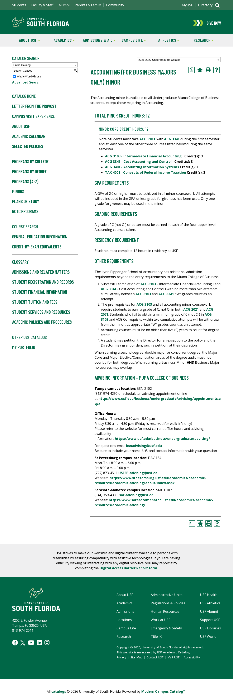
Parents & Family (88, 5)
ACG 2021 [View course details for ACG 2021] (191, 311)
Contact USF (155, 659)
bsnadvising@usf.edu (144, 447)
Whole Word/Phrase (29, 78)
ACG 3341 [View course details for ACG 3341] (172, 141)
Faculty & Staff (42, 5)
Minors (18, 193)
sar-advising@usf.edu (137, 497)
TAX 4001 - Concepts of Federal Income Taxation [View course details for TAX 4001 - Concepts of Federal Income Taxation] (145, 174)
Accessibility (192, 659)
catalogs (58, 693)
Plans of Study (25, 203)
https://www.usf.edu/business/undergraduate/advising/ (162, 440)
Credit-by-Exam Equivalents (37, 248)
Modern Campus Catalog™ (163, 693)
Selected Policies (27, 148)
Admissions (125, 613)
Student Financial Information (39, 294)
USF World (208, 638)
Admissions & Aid (98, 42)
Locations (124, 622)
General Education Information (39, 238)
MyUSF (187, 5)
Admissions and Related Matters (41, 274)
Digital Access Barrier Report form (128, 570)
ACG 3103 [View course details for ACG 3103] (147, 141)
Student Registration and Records (43, 284)
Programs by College (30, 163)
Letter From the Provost (34, 108)
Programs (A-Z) (25, 183)
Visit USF (174, 659)
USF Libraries (210, 630)
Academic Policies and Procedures (42, 324)
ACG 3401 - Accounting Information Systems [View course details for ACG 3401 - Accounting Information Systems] (142, 169)
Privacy (121, 659)
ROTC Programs (25, 213)
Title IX (156, 638)
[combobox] (179, 61)
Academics (61, 42)
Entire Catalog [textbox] (21, 67)
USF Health (208, 597)
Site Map (136, 659)
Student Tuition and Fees (34, 304)
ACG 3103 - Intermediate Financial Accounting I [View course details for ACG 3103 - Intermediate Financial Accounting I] (144, 158)
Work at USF (160, 622)
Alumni (64, 5)
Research (199, 42)
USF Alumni (209, 613)
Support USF (210, 622)
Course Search (25, 228)
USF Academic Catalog (173, 654)
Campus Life (131, 42)
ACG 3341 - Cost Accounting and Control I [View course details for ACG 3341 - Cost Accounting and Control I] (139, 163)
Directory (205, 5)
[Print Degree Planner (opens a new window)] (191, 72)
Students (19, 5)
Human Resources (165, 613)
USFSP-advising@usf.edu (139, 475)
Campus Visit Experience (33, 118)
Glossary (20, 264)
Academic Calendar (28, 138)
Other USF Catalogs (29, 339)
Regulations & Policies (168, 605)
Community (115, 5)
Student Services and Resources (41, 314)
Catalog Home (24, 98)
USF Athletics (210, 605)
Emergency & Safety (166, 630)
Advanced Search (26, 84)
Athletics (165, 42)
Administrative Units (166, 597)
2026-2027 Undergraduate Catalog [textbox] (159, 61)
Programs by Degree (29, 173)
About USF (26, 42)
